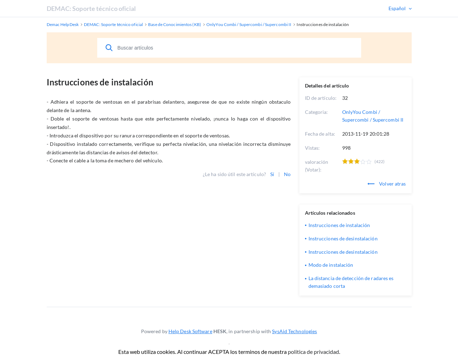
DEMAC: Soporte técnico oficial (91, 8)
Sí (272, 174)
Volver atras (386, 184)
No (287, 174)
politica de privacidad (313, 351)
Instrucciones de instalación (339, 225)
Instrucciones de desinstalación (343, 238)
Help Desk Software (190, 331)
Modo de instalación (330, 265)
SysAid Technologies (294, 331)
